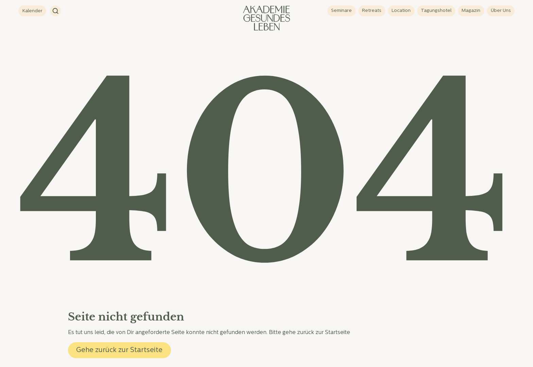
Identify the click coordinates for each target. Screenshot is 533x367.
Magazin (471, 10)
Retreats (371, 10)
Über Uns (501, 10)
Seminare (341, 10)
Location (401, 10)
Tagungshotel (436, 10)
